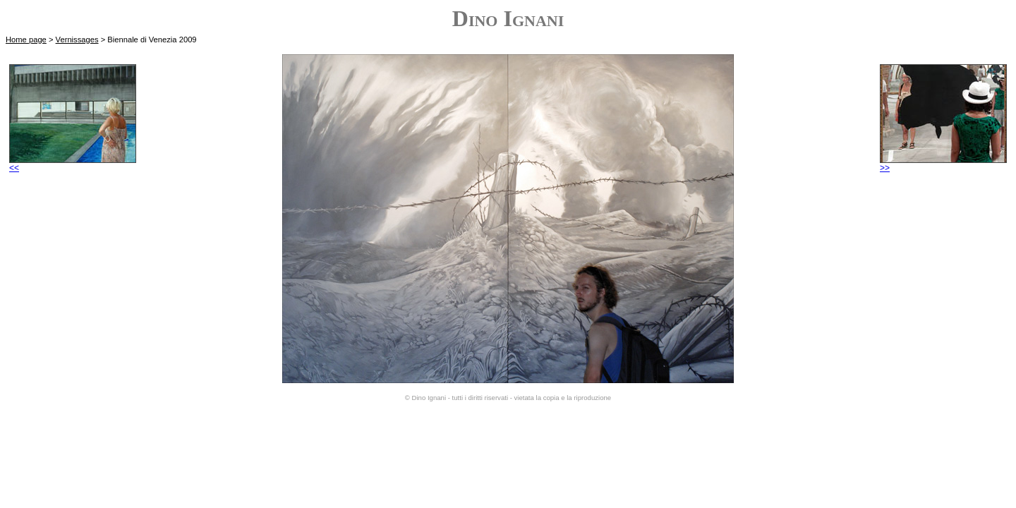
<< (72, 164)
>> (943, 164)
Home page (26, 39)
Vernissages (77, 39)
